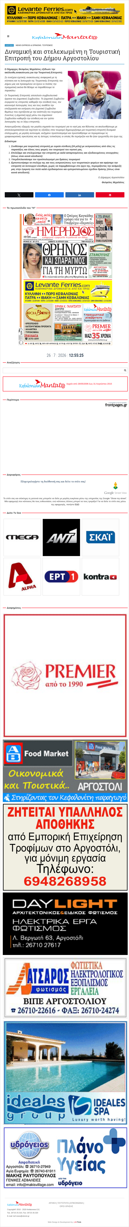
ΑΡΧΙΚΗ (52, 1203)
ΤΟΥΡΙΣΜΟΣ (47, 45)
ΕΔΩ (77, 504)
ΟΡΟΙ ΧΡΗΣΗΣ (66, 1206)
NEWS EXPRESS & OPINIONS (28, 45)
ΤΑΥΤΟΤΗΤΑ (63, 1203)
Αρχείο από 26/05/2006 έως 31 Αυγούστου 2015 (65, 384)
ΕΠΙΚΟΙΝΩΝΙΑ (76, 1203)
